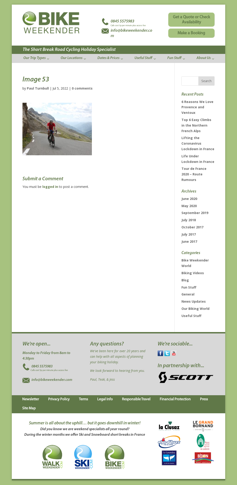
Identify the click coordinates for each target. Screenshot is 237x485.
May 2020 (189, 206)
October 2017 (192, 227)
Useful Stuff (191, 316)
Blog (185, 280)
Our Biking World (195, 308)
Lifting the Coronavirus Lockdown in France (197, 143)
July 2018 (188, 220)
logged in (50, 186)
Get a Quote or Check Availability (191, 20)
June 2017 (189, 241)
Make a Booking (191, 33)
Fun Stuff (188, 287)
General (187, 294)
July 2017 (188, 234)
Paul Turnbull (38, 88)
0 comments (82, 88)
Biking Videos (192, 273)
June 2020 (189, 198)
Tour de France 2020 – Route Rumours (193, 174)
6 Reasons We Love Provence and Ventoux (197, 107)
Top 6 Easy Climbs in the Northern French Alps (196, 125)
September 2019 (194, 213)
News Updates (193, 301)
